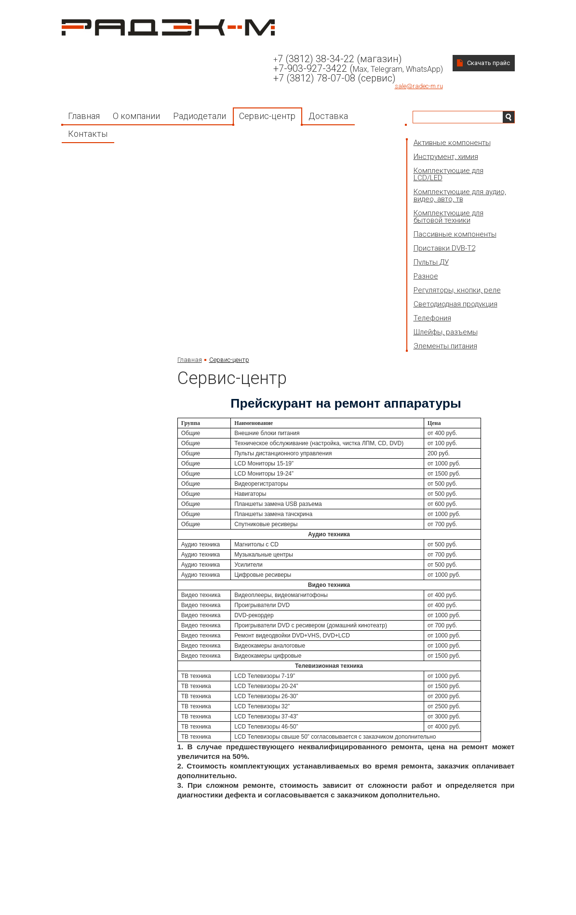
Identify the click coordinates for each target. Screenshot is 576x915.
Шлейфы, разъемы (446, 332)
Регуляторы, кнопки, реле (457, 290)
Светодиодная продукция (455, 304)
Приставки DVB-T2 (444, 248)
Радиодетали (199, 116)
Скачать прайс (488, 62)
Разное (426, 276)
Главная (84, 116)
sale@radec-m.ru (419, 86)
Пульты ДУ (431, 262)
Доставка (328, 116)
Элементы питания (445, 346)
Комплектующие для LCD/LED (448, 174)
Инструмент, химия (446, 156)
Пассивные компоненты (455, 234)
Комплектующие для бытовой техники (448, 217)
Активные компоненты (452, 142)
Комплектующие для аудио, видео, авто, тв (460, 195)
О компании (136, 116)
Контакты (87, 134)
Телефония (432, 318)
